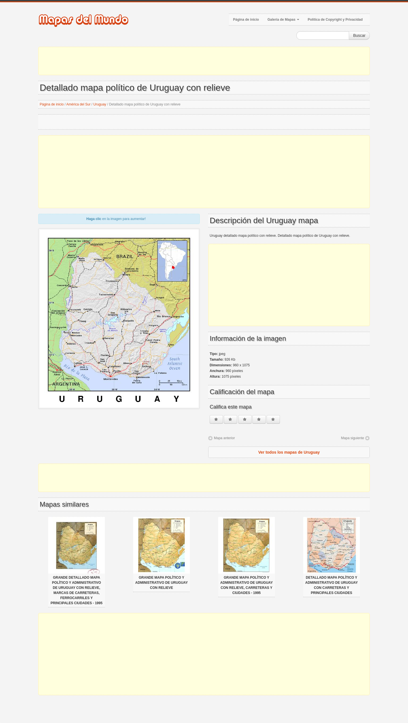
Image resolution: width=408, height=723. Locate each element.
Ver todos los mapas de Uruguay (289, 452)
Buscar (359, 35)
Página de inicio (246, 20)
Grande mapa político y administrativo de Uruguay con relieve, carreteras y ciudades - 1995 (246, 585)
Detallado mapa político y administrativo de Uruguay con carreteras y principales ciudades (331, 585)
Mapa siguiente (352, 438)
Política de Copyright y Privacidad (335, 20)
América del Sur (78, 104)
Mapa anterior (224, 438)
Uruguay (100, 104)
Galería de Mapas (283, 20)
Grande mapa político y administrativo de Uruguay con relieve (161, 583)
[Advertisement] (204, 61)
